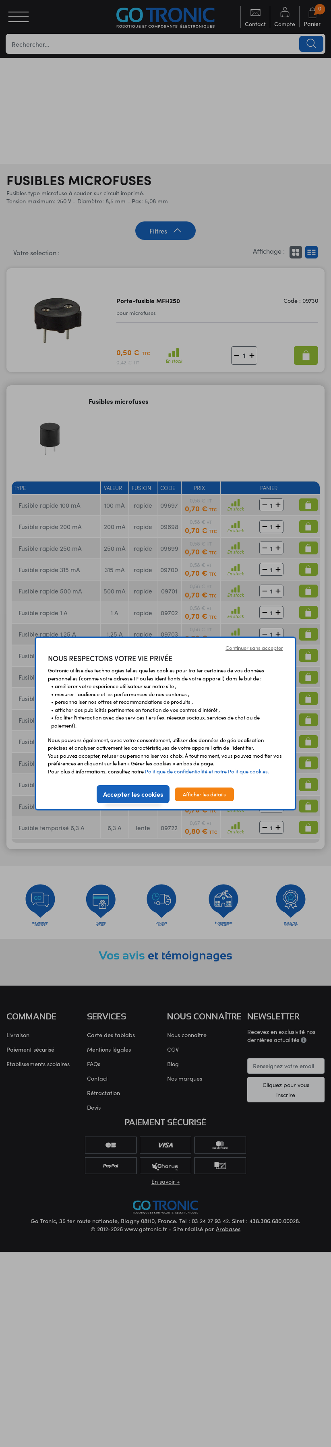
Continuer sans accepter (254, 647)
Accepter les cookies (133, 794)
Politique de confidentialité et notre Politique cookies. (207, 771)
